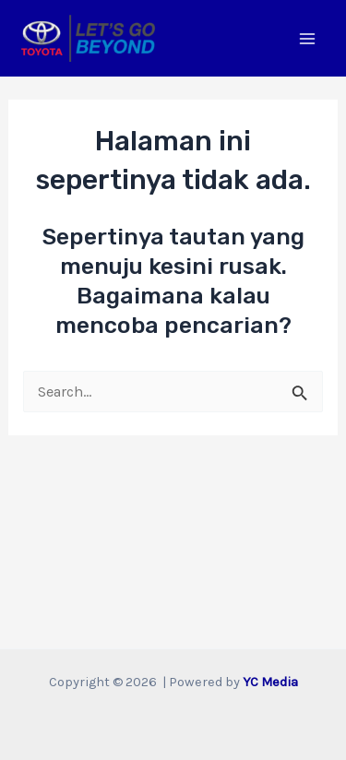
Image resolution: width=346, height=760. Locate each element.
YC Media (270, 682)
